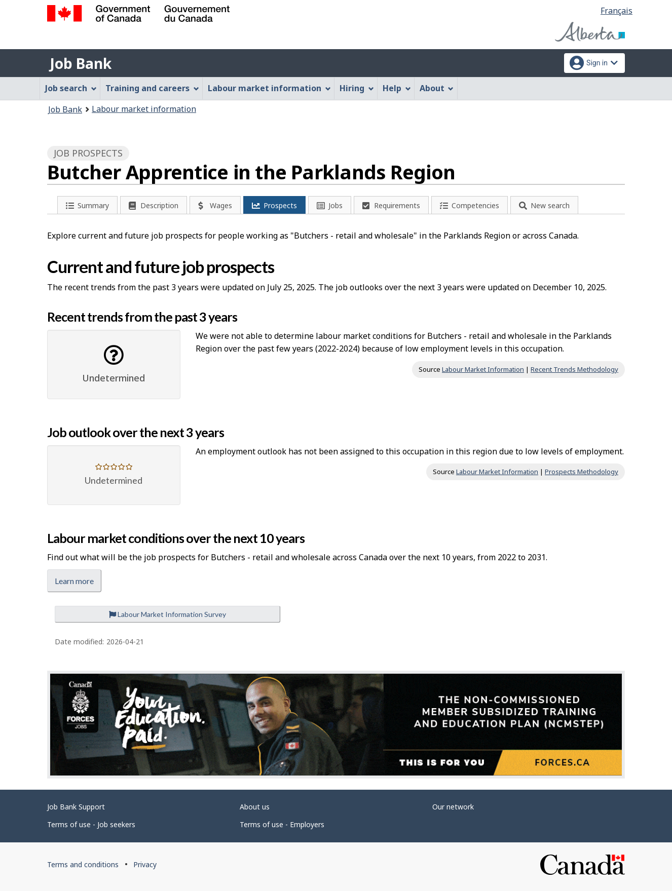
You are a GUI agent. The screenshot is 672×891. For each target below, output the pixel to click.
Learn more (74, 581)
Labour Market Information (483, 369)
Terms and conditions (83, 864)
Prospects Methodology (581, 471)
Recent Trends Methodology (574, 369)
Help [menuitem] (397, 88)
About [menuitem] (437, 88)
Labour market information (144, 108)
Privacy (145, 864)
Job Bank (80, 63)
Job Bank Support (76, 806)
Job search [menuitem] (71, 88)
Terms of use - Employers (282, 824)
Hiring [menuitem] (357, 88)
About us (255, 806)
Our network (453, 806)
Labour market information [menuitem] (269, 88)
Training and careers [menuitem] (152, 88)
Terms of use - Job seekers (91, 824)
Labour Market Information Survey (167, 614)
